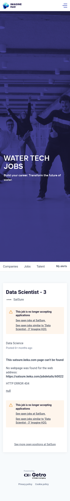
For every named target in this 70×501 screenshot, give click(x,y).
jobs (27, 266)
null (8, 391)
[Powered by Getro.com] (35, 474)
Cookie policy (42, 484)
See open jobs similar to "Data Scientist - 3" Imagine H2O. (33, 327)
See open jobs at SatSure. (31, 320)
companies (10, 266)
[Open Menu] (65, 5)
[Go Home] (12, 5)
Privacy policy (25, 484)
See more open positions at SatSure (35, 444)
